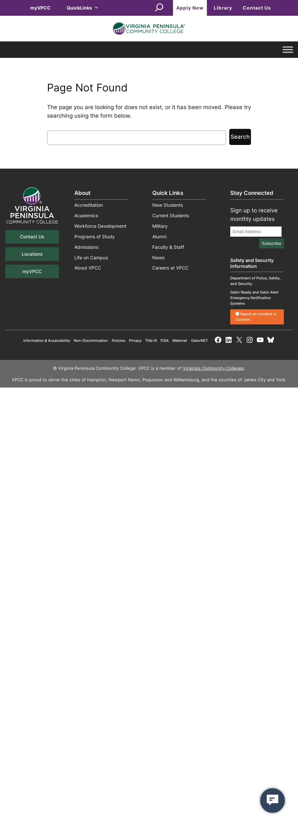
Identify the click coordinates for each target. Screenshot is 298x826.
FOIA (165, 340)
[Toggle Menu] (288, 50)
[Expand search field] (159, 8)
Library (223, 8)
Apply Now (190, 8)
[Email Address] (256, 231)
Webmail (179, 340)
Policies (118, 340)
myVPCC (40, 8)
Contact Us (257, 8)
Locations (32, 254)
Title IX (151, 340)
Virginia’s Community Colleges (213, 368)
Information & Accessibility (46, 340)
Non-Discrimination (91, 340)
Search (240, 136)
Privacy (135, 340)
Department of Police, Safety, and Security (255, 281)
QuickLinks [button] (83, 7)
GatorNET (199, 340)
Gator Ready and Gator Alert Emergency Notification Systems (254, 298)
